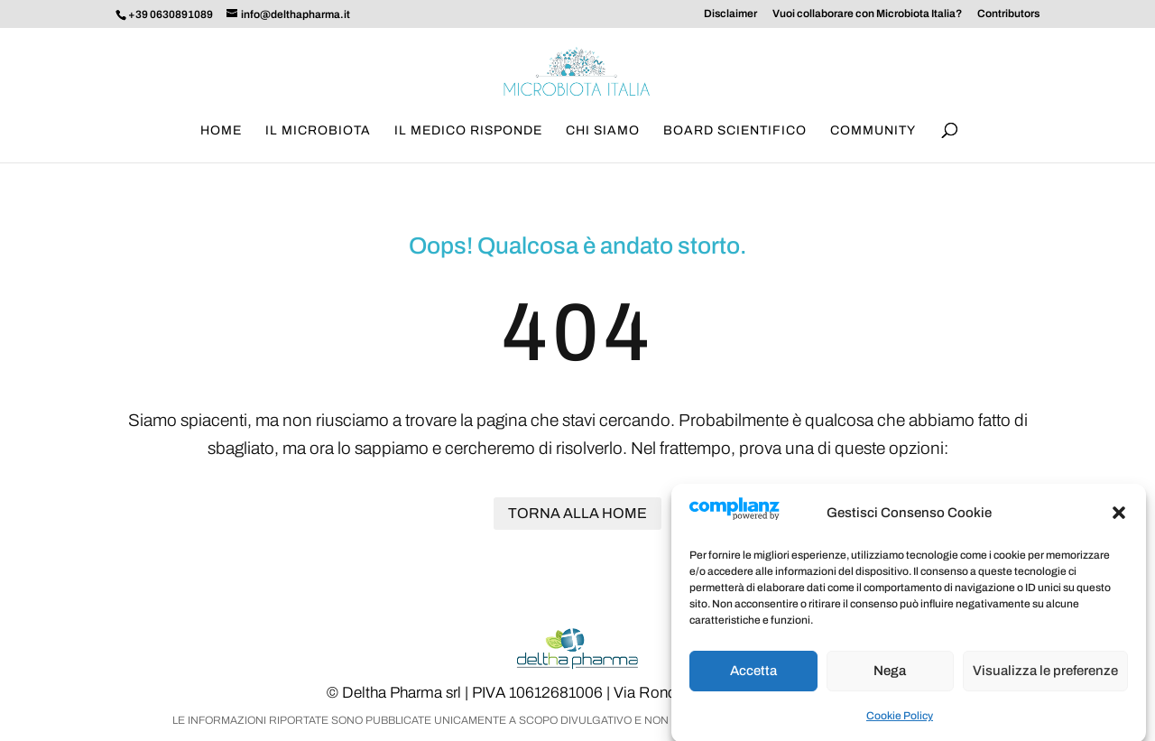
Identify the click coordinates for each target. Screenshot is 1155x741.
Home (221, 131)
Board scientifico (735, 131)
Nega (889, 679)
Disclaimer (730, 14)
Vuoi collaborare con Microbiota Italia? (867, 14)
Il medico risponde (468, 131)
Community (873, 131)
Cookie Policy (899, 724)
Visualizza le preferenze (1045, 679)
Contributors (1008, 14)
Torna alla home (577, 513)
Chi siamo (603, 131)
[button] (1119, 522)
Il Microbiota (318, 131)
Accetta (753, 679)
